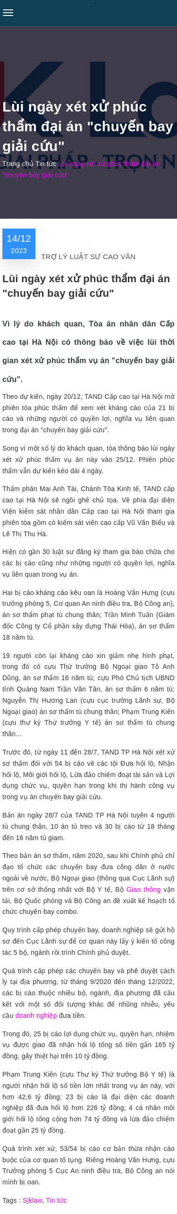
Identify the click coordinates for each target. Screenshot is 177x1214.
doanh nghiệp (36, 1015)
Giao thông (143, 889)
